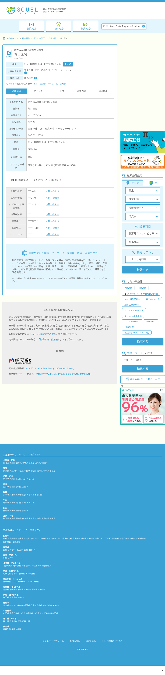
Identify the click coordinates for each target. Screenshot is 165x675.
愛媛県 (19, 510)
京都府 (19, 494)
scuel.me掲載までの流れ (43, 334)
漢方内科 (21, 538)
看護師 (43, 84)
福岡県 (6, 518)
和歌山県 (39, 494)
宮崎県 (38, 518)
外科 (11, 605)
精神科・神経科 (18, 573)
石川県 (25, 478)
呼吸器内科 (26, 565)
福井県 (31, 478)
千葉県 (27, 471)
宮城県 (25, 463)
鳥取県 (6, 502)
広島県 (25, 502)
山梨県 (52, 471)
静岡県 (19, 486)
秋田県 (31, 463)
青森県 (12, 463)
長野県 (12, 478)
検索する (142, 269)
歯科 (5, 550)
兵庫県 (12, 494)
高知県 (25, 510)
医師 (36, 84)
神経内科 (115, 538)
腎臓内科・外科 (38, 589)
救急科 (6, 605)
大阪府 (6, 494)
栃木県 (40, 471)
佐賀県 (12, 518)
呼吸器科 (17, 565)
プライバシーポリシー (53, 641)
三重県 (25, 486)
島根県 (12, 502)
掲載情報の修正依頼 (50, 339)
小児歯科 (11, 550)
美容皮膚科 (16, 629)
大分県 (31, 518)
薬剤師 (63, 84)
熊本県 (25, 518)
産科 (20, 621)
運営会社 (91, 641)
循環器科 (26, 605)
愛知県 (6, 486)
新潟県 (6, 478)
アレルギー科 (40, 538)
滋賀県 (25, 494)
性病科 (21, 597)
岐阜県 (12, 486)
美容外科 (7, 629)
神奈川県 (26, 38)
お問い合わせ (52, 191)
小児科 (6, 613)
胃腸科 (6, 589)
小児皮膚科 (14, 613)
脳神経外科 (47, 605)
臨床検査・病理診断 (11, 542)
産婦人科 (26, 621)
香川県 (12, 510)
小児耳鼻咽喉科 (26, 613)
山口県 (31, 502)
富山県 (19, 478)
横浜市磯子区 (39, 38)
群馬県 (46, 471)
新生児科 (54, 613)
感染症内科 (124, 538)
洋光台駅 (52, 38)
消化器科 (13, 589)
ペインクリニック (54, 538)
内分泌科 (133, 538)
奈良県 (31, 494)
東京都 (6, 471)
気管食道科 (47, 565)
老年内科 (30, 538)
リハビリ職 (53, 84)
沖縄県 (52, 518)
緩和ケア (98, 538)
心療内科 (7, 573)
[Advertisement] (133, 82)
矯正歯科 (20, 550)
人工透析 (107, 538)
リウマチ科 (34, 581)
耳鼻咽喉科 (8, 565)
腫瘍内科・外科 (87, 538)
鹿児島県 (45, 518)
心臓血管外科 (36, 605)
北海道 (6, 463)
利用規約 (75, 641)
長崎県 (19, 518)
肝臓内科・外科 (24, 589)
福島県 (44, 463)
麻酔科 (56, 605)
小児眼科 (37, 613)
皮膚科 (10, 557)
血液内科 (76, 538)
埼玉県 (21, 471)
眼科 (5, 557)
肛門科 (6, 597)
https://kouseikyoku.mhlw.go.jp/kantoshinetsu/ (49, 368)
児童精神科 (30, 573)
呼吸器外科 (36, 565)
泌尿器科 (13, 597)
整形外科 (7, 581)
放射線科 (142, 538)
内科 (5, 538)
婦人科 (6, 621)
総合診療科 (12, 538)
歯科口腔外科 (30, 550)
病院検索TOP (10, 38)
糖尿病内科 (67, 538)
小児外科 (46, 613)
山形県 (38, 463)
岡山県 (19, 502)
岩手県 (19, 463)
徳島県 (6, 510)
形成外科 (18, 605)
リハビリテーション (20, 581)
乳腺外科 (13, 621)
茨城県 (33, 471)
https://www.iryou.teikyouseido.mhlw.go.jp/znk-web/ (63, 373)
